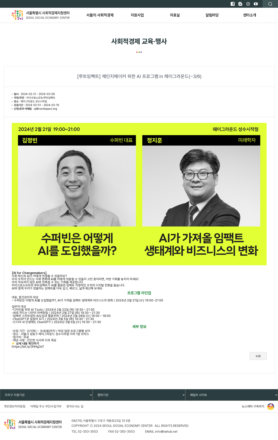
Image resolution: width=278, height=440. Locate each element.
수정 (258, 356)
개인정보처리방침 (14, 406)
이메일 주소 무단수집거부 (46, 406)
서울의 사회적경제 (100, 15)
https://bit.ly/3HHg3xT (28, 346)
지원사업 (137, 15)
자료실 (175, 15)
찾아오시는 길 (74, 406)
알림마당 (212, 15)
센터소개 (249, 15)
